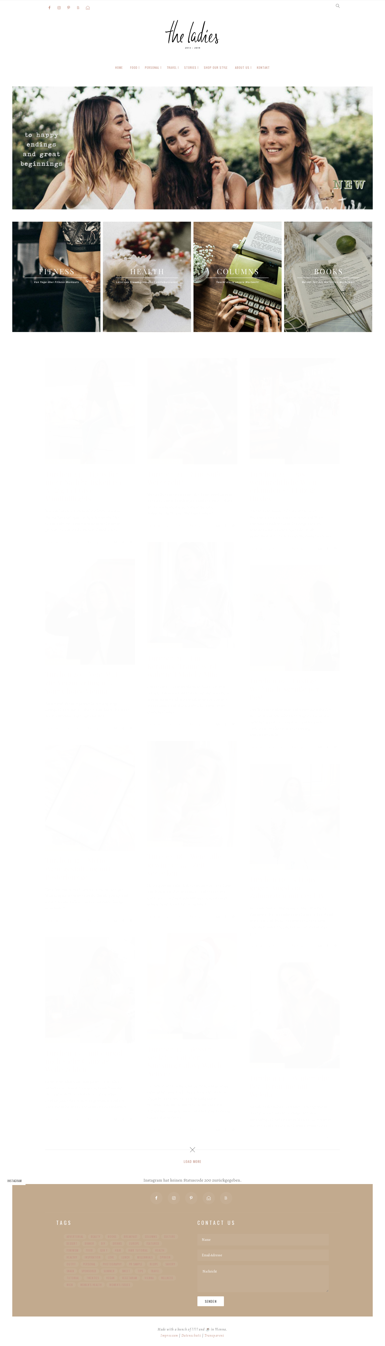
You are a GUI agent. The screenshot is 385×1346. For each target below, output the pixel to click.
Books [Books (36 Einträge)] (112, 1237)
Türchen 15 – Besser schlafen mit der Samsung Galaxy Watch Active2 (184, 1061)
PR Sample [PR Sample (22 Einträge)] (135, 1264)
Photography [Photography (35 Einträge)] (112, 1264)
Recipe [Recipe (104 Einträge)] (154, 1264)
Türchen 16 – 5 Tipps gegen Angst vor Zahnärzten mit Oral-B (286, 887)
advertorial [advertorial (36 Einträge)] (75, 1237)
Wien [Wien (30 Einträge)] (70, 1285)
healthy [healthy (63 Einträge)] (72, 1257)
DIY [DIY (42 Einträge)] (103, 1243)
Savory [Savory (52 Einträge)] (170, 1264)
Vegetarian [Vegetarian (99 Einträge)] (130, 1278)
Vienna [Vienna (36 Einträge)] (149, 1278)
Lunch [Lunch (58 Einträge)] (126, 1257)
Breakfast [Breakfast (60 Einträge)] (131, 1237)
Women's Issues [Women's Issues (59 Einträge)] (119, 1285)
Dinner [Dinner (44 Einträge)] (89, 1243)
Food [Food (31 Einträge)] (89, 1250)
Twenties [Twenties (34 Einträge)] (92, 1278)
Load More (192, 1161)
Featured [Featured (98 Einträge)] (153, 1243)
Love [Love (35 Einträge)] (111, 1257)
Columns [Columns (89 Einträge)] (151, 1237)
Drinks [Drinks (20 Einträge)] (117, 1243)
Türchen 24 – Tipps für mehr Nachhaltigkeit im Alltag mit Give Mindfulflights (83, 486)
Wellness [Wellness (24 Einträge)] (167, 1278)
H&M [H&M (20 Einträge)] (118, 1250)
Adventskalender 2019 (63, 461)
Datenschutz (191, 1335)
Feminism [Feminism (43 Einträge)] (73, 1250)
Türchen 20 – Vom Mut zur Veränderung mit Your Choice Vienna (81, 682)
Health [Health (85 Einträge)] (160, 1250)
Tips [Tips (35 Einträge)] (140, 1271)
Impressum (169, 1335)
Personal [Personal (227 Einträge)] (89, 1264)
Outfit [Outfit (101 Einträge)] (71, 1264)
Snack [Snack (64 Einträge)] (70, 1271)
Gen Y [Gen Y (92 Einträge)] (104, 1250)
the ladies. (52, 542)
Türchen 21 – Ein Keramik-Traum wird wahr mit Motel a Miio (182, 666)
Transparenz (214, 1335)
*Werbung (92, 542)
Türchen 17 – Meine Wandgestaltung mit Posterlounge (77, 868)
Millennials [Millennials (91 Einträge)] (145, 1257)
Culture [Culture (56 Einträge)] (169, 1237)
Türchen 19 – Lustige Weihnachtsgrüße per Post (284, 688)
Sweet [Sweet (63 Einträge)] (126, 1271)
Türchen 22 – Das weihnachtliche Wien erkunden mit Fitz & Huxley (283, 486)
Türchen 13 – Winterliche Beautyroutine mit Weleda (289, 1086)
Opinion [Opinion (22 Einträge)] (165, 1257)
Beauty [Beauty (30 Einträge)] (95, 1237)
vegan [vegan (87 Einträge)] (110, 1278)
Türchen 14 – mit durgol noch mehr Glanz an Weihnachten (84, 1060)
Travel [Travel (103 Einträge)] (155, 1271)
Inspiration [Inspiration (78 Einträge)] (93, 1257)
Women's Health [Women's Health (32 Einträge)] (91, 1285)
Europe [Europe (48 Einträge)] (134, 1243)
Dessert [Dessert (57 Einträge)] (72, 1243)
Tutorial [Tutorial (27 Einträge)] (73, 1278)
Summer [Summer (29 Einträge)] (109, 1271)
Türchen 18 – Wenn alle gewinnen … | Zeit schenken (184, 864)
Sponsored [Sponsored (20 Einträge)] (89, 1271)
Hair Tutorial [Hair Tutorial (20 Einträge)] (138, 1250)
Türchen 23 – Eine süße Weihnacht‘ (184, 477)
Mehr (86, 196)
